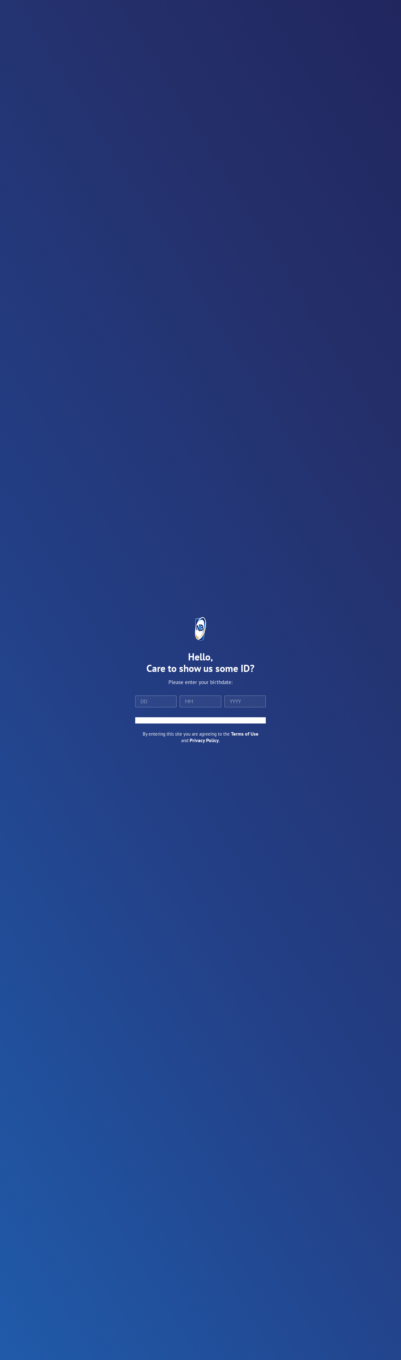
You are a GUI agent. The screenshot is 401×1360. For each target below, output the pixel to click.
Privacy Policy (204, 740)
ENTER (200, 720)
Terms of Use (244, 734)
